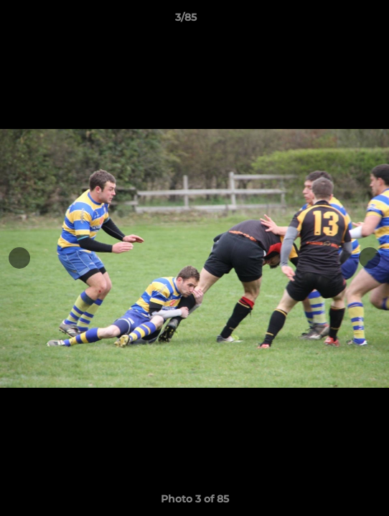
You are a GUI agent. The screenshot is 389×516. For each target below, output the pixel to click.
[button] (337, 20)
